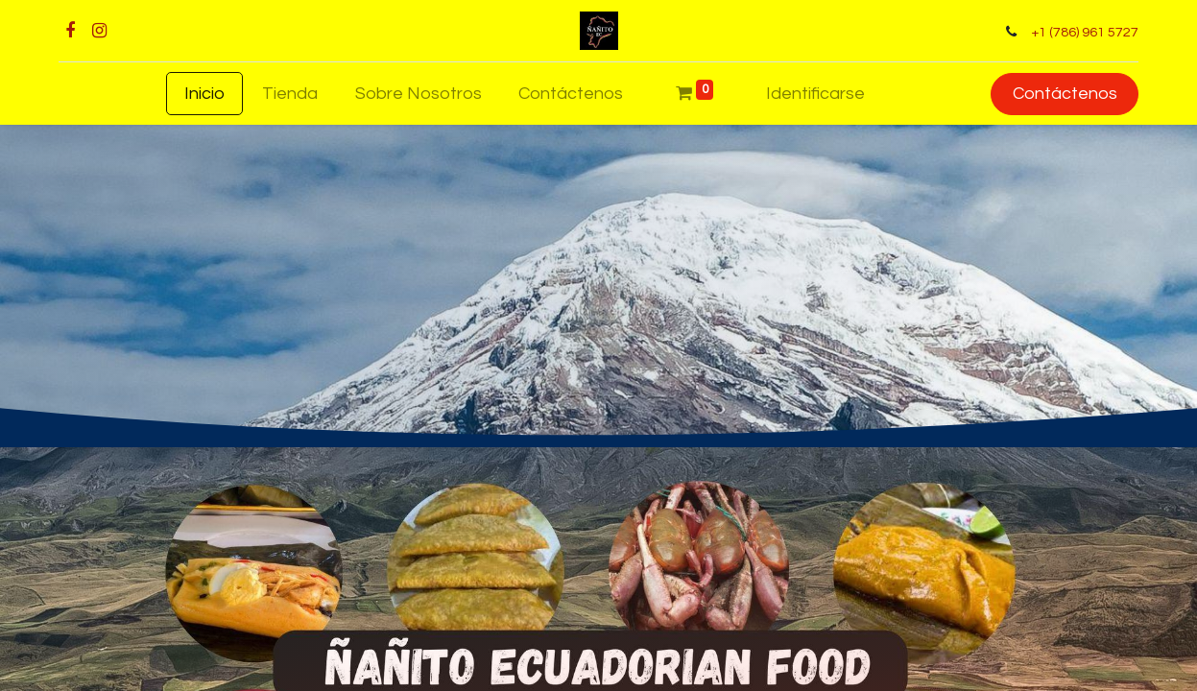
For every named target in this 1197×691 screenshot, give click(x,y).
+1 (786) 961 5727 (1078, 32)
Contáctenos (1057, 93)
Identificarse (815, 93)
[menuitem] (205, 93)
